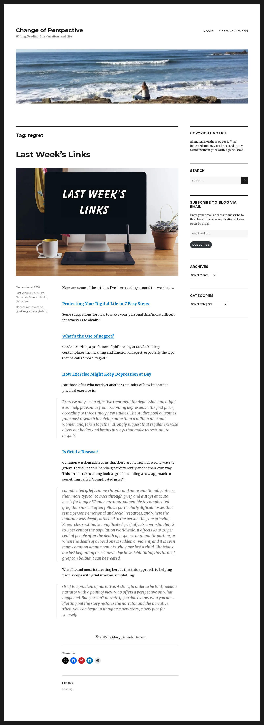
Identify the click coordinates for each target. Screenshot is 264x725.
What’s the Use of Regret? (88, 336)
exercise (37, 307)
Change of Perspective (49, 30)
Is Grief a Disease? (80, 451)
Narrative (22, 301)
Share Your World (233, 31)
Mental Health (38, 297)
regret (27, 311)
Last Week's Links (27, 292)
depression (23, 307)
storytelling (40, 311)
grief (19, 311)
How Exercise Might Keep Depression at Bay (106, 374)
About (208, 31)
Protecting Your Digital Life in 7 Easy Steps (105, 303)
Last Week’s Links (53, 154)
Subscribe (201, 244)
